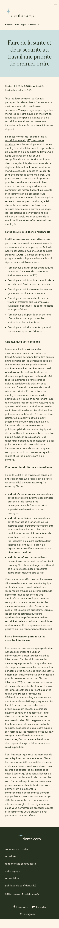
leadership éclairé (15, 90)
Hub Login (20, 25)
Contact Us (33, 25)
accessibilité (12, 878)
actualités (10, 856)
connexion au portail (16, 849)
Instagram (29, 914)
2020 (29, 90)
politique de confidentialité (20, 886)
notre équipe (12, 871)
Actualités (38, 86)
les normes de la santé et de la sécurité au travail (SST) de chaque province (26, 141)
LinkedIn (41, 907)
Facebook (22, 907)
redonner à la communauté (20, 864)
